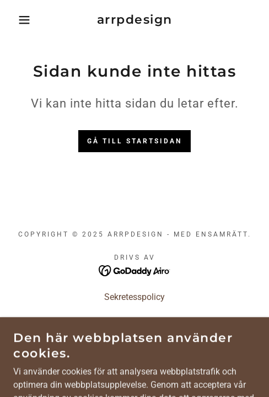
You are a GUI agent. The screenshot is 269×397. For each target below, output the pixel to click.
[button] (19, 20)
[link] (134, 20)
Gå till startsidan (134, 141)
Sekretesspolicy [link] (134, 297)
